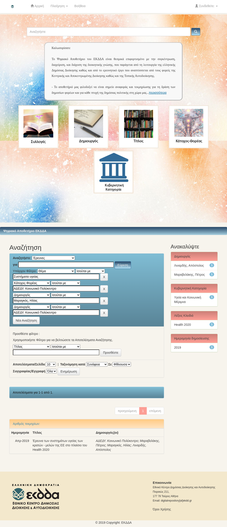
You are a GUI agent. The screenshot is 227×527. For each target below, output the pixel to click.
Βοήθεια (80, 6)
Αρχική (37, 6)
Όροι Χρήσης (162, 509)
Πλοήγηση (59, 6)
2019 (177, 347)
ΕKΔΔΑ (126, 522)
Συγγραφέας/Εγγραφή (29, 371)
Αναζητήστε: (22, 258)
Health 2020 (182, 324)
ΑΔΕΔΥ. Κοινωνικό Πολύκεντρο (117, 441)
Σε (110, 364)
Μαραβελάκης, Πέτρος (189, 274)
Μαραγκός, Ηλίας (119, 445)
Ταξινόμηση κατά (72, 364)
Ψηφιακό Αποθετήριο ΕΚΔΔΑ (24, 231)
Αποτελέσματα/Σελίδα (29, 364)
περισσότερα (157, 92)
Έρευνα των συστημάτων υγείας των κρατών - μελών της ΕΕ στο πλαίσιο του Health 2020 (60, 445)
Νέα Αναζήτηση (26, 320)
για (15, 264)
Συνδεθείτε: (206, 6)
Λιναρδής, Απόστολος (189, 265)
